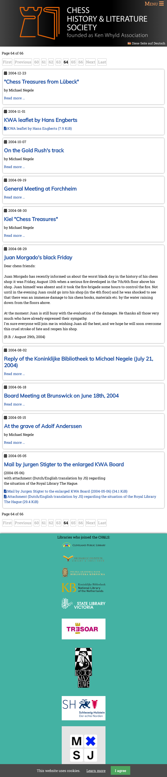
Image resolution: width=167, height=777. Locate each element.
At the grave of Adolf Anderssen (43, 426)
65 (73, 62)
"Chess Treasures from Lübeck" (41, 81)
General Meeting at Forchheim (40, 188)
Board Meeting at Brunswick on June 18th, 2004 (61, 395)
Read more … (14, 98)
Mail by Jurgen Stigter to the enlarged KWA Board (64, 464)
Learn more (95, 770)
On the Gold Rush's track (34, 150)
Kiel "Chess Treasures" (31, 219)
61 (44, 62)
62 (51, 62)
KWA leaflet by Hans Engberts (40, 120)
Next (90, 62)
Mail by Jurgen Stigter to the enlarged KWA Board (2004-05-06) (67, 491)
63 (58, 62)
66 (81, 62)
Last (102, 62)
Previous (23, 62)
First (7, 62)
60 (36, 62)
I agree (120, 770)
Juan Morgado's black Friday (38, 257)
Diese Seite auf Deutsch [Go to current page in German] (148, 43)
